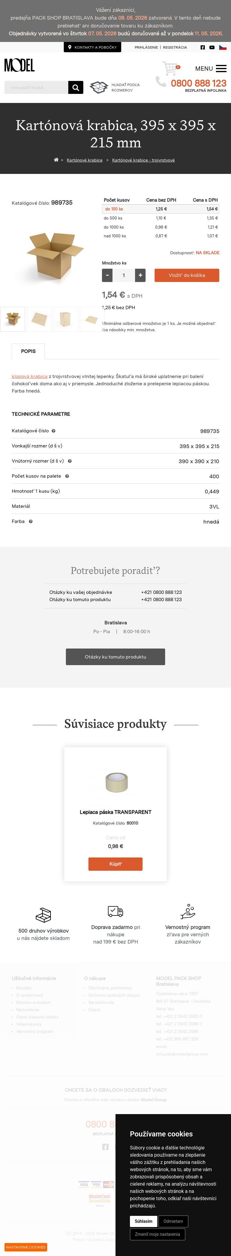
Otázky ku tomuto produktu (115, 657)
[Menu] (204, 68)
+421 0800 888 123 (161, 592)
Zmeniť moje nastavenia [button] (157, 1234)
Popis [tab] (28, 351)
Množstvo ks (114, 263)
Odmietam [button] (173, 1221)
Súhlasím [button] (143, 1221)
